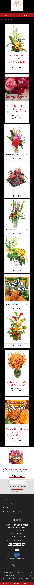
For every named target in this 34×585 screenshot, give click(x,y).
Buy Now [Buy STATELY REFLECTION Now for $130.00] (17, 233)
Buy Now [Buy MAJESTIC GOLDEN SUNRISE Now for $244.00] (17, 271)
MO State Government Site (24, 575)
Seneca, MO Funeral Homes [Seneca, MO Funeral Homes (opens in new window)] (9, 572)
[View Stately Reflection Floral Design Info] (17, 214)
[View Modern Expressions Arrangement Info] (17, 176)
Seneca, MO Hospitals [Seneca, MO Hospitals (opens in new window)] (26, 572)
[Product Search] (17, 482)
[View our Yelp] (20, 521)
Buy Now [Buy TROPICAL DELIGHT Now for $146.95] (17, 346)
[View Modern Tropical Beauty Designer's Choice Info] (17, 88)
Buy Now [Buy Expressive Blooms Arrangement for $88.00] (17, 67)
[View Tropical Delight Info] (17, 326)
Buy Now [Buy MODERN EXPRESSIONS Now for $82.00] (17, 196)
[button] (17, 555)
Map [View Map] (17, 583)
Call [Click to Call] (5, 583)
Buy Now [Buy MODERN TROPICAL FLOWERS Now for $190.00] (17, 308)
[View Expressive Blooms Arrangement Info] (17, 38)
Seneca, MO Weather (7, 575)
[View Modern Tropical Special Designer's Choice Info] (17, 411)
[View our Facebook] (14, 521)
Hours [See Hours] (28, 583)
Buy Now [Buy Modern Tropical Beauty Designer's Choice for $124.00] (17, 117)
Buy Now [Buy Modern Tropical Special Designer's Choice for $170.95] (17, 440)
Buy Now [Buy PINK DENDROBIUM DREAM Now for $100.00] (17, 158)
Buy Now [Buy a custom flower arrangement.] (17, 476)
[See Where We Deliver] (17, 491)
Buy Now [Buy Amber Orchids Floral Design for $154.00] (17, 390)
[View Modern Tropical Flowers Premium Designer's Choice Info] (17, 289)
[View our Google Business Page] (17, 521)
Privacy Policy (5, 578)
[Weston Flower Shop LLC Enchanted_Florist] (17, 11)
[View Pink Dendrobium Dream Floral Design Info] (17, 139)
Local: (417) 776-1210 (17, 536)
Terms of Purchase (17, 578)
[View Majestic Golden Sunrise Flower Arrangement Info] (17, 251)
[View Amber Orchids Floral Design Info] (17, 364)
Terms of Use (29, 578)
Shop (8, 15)
